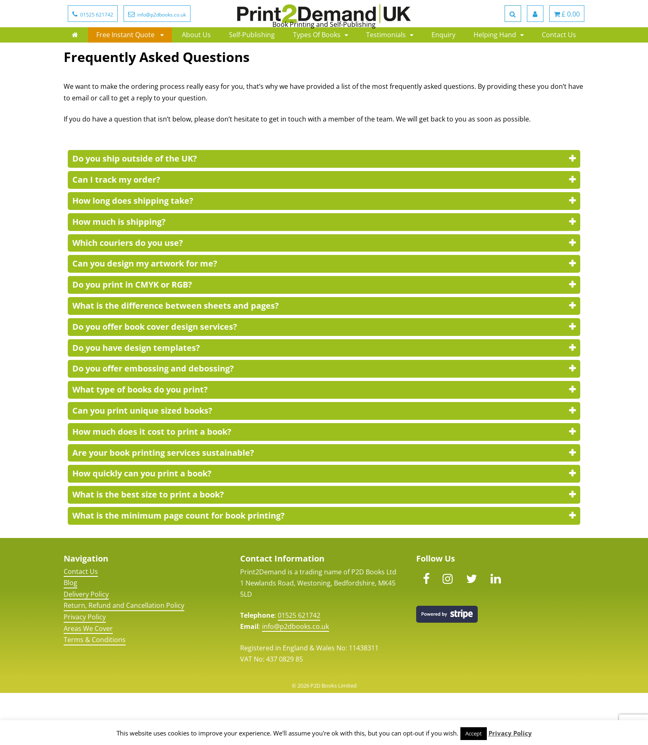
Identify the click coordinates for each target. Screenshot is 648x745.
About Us (196, 66)
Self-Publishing (252, 66)
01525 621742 (299, 667)
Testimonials (386, 66)
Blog (70, 634)
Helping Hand (495, 66)
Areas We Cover (88, 680)
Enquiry (443, 66)
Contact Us (559, 66)
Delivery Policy (86, 646)
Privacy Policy (85, 669)
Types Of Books (317, 66)
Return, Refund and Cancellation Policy (124, 657)
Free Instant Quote (126, 66)
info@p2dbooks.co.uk (295, 678)
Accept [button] (473, 733)
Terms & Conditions (95, 691)
